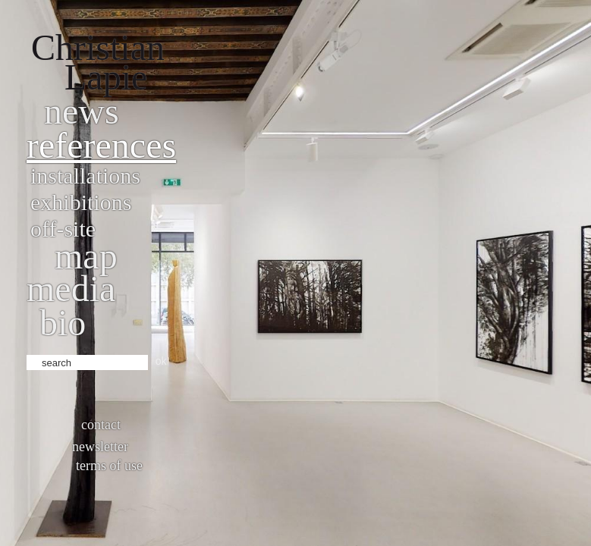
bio (62, 323)
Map (86, 256)
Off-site (63, 228)
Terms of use (109, 465)
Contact (101, 424)
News (81, 111)
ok (161, 361)
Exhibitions (80, 202)
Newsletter (100, 446)
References (101, 145)
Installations (85, 175)
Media (71, 288)
